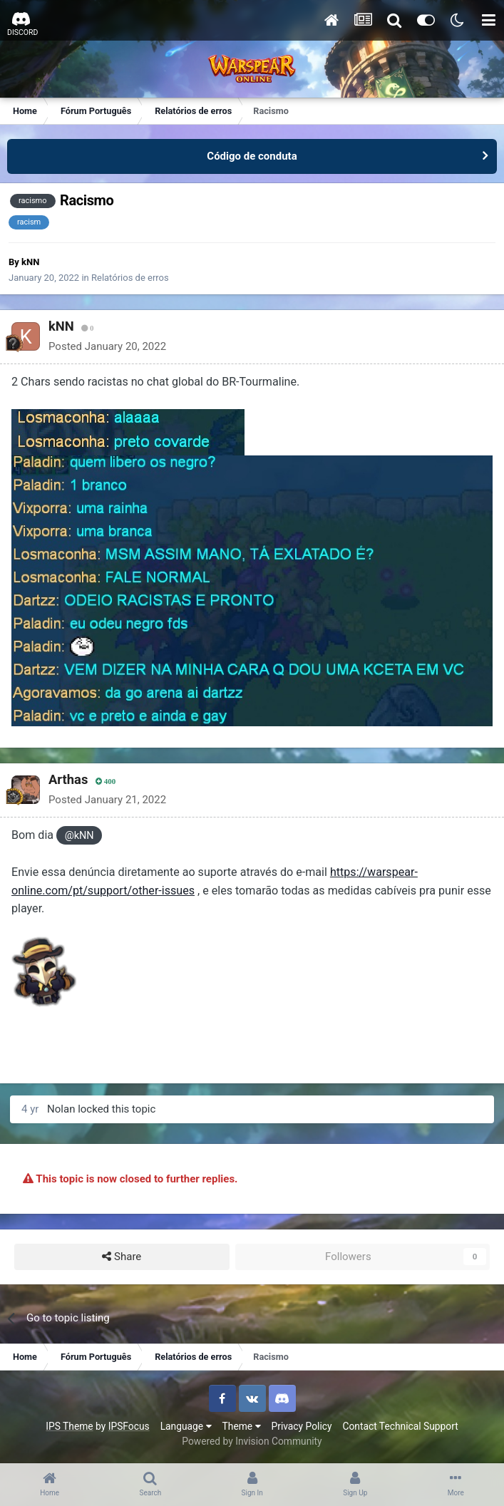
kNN (30, 262)
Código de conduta (252, 156)
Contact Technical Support (400, 1426)
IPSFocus (129, 1426)
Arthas (68, 779)
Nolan (61, 1109)
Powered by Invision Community (252, 1441)
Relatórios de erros (130, 277)
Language (186, 1426)
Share (121, 1256)
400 (106, 781)
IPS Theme (69, 1426)
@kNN (79, 836)
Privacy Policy (302, 1426)
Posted (107, 346)
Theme (241, 1426)
